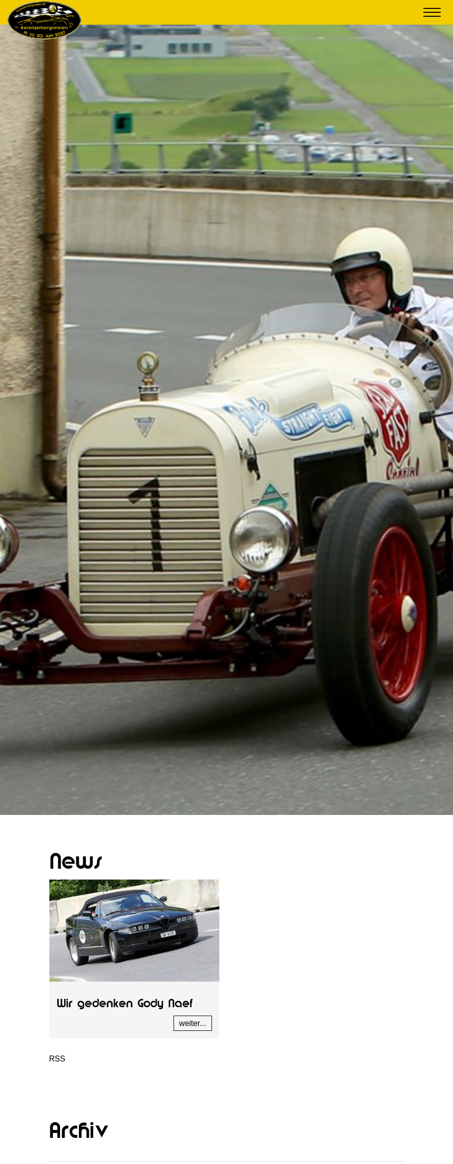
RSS (57, 1059)
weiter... (192, 1023)
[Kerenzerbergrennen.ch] (44, 19)
